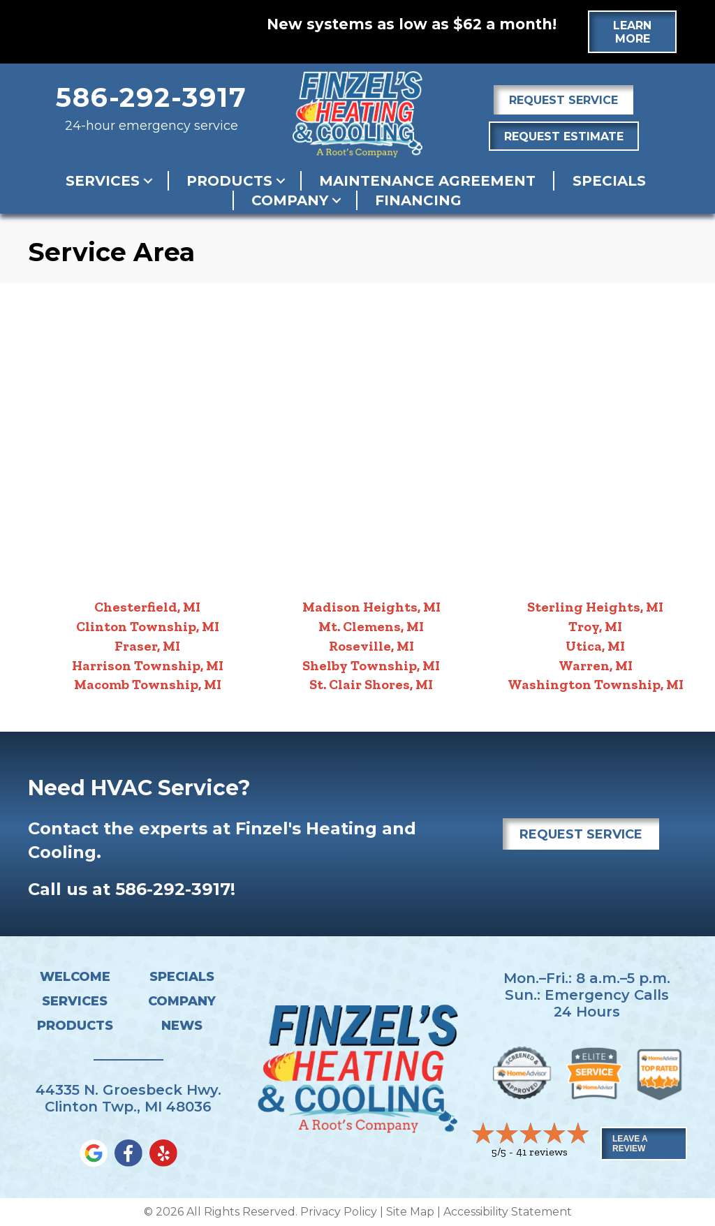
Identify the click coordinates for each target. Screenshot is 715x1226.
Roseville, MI (371, 645)
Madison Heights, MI (371, 606)
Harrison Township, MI (147, 665)
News (181, 1025)
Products (229, 180)
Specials (609, 180)
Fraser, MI (147, 645)
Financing (418, 200)
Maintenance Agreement (427, 180)
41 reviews (542, 1151)
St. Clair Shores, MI (371, 684)
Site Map (410, 1211)
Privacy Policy (338, 1211)
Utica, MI (595, 645)
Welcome (75, 976)
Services (103, 180)
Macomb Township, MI (147, 684)
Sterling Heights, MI (595, 606)
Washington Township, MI (596, 684)
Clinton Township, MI (147, 626)
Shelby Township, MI (371, 665)
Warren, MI (596, 665)
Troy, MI (595, 626)
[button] (148, 181)
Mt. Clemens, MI (371, 626)
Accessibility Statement (507, 1211)
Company (289, 200)
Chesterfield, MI (147, 606)
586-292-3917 (151, 97)
